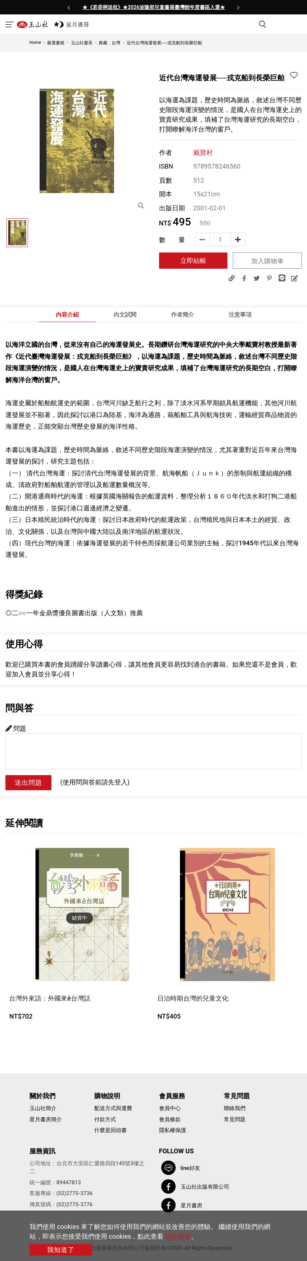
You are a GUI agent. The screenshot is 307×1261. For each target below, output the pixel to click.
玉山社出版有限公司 (205, 1187)
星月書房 (191, 1205)
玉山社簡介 (43, 1108)
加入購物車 (267, 261)
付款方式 (105, 1119)
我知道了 (61, 1249)
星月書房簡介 (46, 1119)
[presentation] (69, 7)
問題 (15, 728)
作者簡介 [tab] (182, 314)
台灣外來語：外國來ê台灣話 (49, 998)
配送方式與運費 (113, 1108)
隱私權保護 (172, 1130)
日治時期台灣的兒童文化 (193, 998)
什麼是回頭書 (110, 1130)
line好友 (190, 1168)
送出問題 (28, 782)
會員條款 (170, 1119)
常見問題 (234, 1119)
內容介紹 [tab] (67, 314)
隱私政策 (178, 1236)
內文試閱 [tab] (124, 314)
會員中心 (170, 1108)
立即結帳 (193, 260)
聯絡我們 (234, 1108)
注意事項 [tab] (240, 314)
